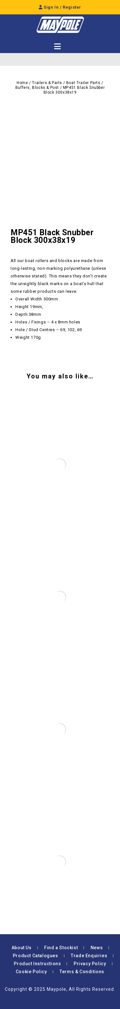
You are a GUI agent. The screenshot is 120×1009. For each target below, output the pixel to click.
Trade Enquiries (89, 955)
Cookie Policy (31, 971)
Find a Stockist (61, 947)
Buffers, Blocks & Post (37, 87)
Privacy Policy (90, 963)
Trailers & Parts (47, 83)
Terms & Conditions (82, 971)
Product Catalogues (35, 955)
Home (22, 83)
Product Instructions (37, 963)
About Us (22, 947)
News (97, 947)
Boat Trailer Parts (83, 83)
